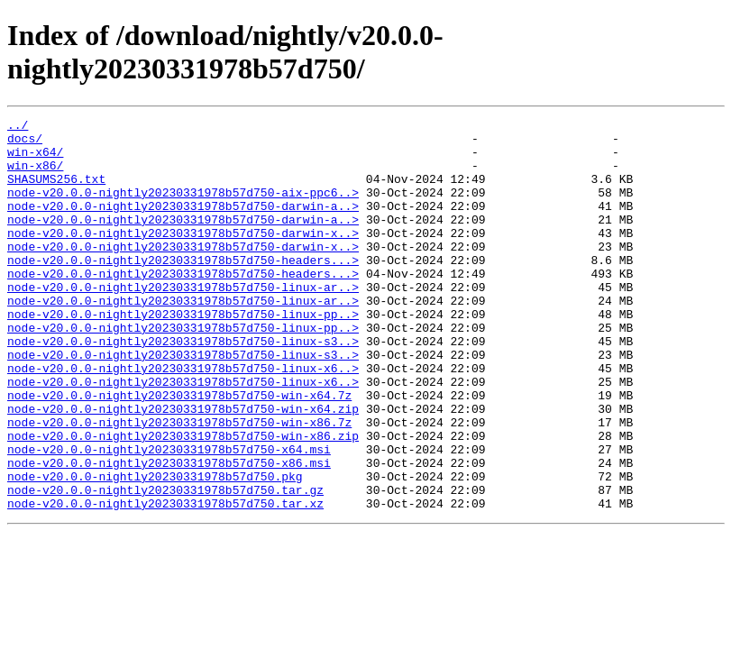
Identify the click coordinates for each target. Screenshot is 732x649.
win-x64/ (35, 159)
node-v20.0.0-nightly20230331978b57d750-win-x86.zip (183, 500)
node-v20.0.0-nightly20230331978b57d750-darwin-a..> (183, 224)
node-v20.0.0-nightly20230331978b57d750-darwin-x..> (183, 257)
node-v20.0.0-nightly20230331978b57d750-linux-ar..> (183, 322)
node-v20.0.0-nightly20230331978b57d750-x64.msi (169, 516)
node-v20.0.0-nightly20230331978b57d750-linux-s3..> (183, 387)
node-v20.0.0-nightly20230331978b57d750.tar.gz (165, 565)
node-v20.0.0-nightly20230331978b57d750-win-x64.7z (179, 451)
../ (17, 127)
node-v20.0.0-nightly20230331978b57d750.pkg (155, 549)
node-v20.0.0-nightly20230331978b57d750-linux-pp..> (183, 354)
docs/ (24, 143)
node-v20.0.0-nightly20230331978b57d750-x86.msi (169, 533)
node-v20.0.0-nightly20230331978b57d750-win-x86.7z (179, 484)
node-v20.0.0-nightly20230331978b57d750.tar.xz (165, 581)
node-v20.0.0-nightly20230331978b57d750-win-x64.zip (183, 468)
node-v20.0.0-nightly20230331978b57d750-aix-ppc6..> (183, 208)
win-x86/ (35, 176)
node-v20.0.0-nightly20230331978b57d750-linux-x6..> (183, 419)
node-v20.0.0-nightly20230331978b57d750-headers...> (183, 289)
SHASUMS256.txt (56, 192)
